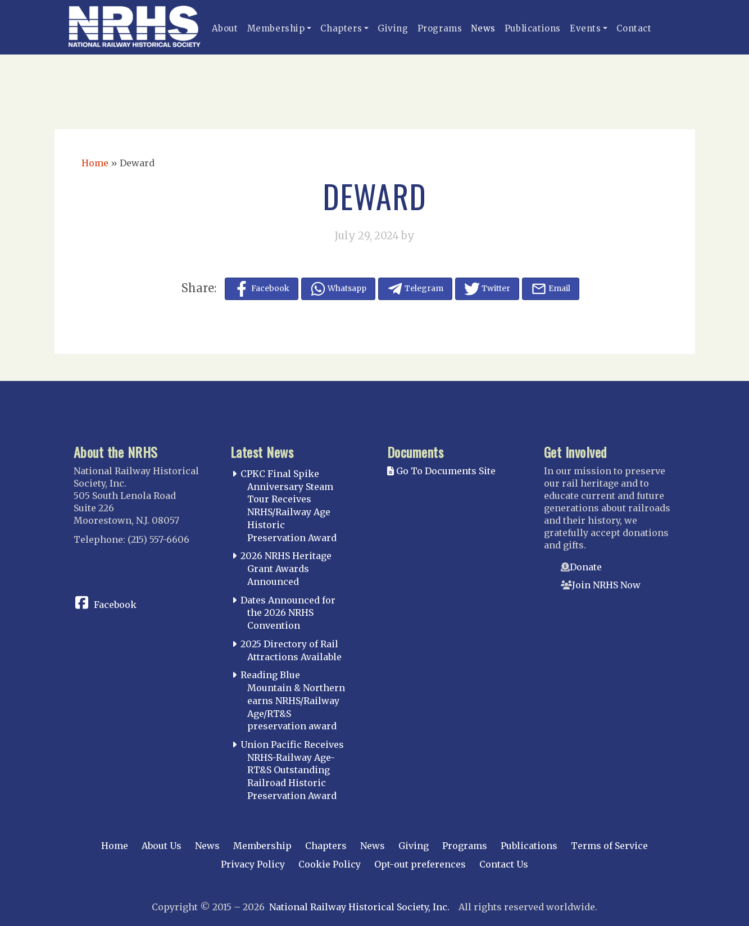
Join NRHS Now (606, 585)
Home (94, 163)
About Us (161, 845)
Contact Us (503, 864)
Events (585, 28)
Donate (586, 567)
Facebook (115, 604)
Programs (439, 28)
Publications (533, 28)
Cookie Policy (329, 864)
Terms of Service (609, 845)
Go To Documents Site (441, 470)
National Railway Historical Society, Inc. (359, 907)
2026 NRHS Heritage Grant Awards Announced (286, 568)
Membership (276, 28)
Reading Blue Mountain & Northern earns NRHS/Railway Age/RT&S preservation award (292, 700)
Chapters (341, 28)
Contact (633, 28)
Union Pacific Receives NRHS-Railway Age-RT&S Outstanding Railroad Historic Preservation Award (292, 770)
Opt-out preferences (420, 864)
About (225, 28)
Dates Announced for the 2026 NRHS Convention (287, 613)
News (483, 28)
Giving (393, 28)
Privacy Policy (253, 864)
